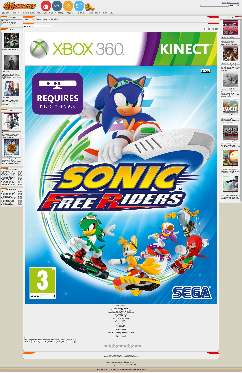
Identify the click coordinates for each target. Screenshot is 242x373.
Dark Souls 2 (6, 71)
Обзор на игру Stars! (8, 177)
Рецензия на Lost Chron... (228, 63)
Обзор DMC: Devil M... (8, 174)
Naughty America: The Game (230, 3)
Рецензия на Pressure (227, 37)
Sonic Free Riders (53, 19)
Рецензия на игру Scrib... (228, 167)
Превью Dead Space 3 (9, 197)
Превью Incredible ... (8, 194)
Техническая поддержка (138, 369)
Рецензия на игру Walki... (228, 193)
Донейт (113, 369)
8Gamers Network (129, 362)
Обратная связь (102, 369)
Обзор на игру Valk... (8, 176)
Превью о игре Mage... (9, 193)
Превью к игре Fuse (8, 200)
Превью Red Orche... (8, 201)
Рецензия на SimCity (227, 115)
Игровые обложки (41, 19)
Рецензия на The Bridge (228, 89)
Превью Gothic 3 (7, 203)
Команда (127, 369)
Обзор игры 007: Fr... (8, 184)
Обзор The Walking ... (8, 173)
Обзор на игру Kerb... (8, 182)
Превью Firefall (6, 196)
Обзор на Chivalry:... (8, 181)
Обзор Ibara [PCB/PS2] (9, 171)
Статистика (120, 369)
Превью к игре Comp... (9, 192)
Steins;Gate (5, 130)
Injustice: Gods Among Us (10, 49)
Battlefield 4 (5, 97)
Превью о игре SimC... (9, 199)
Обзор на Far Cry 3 (7, 178)
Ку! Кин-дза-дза (7, 156)
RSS (109, 369)
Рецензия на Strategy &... (228, 141)
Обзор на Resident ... (8, 180)
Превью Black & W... (8, 204)
